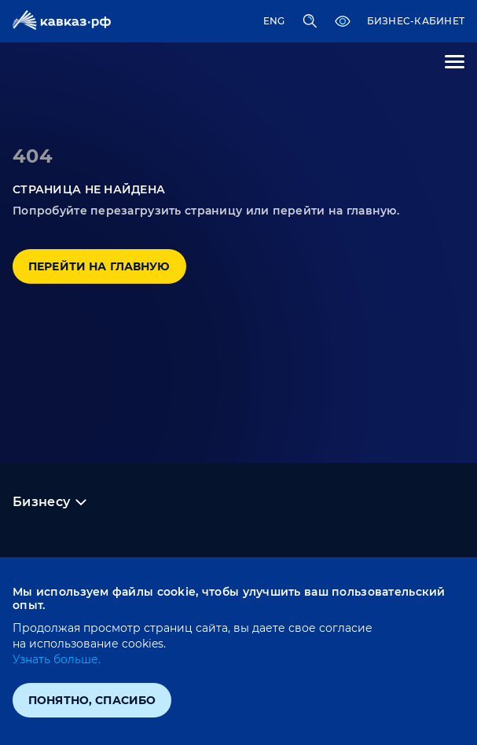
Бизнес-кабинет (415, 21)
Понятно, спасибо (92, 700)
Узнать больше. (57, 659)
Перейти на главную (99, 266)
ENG (274, 21)
